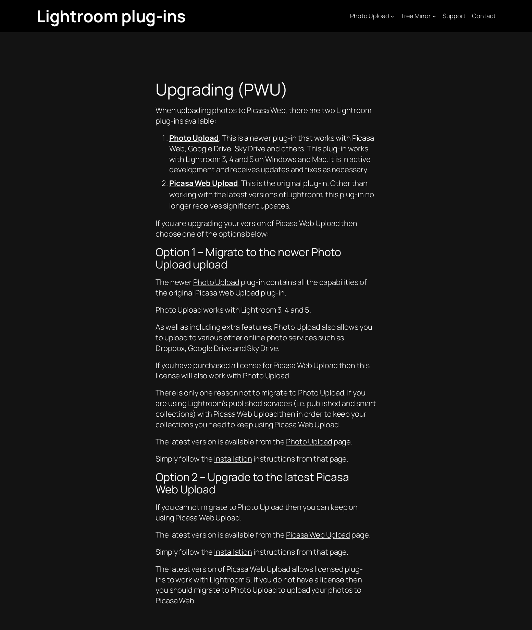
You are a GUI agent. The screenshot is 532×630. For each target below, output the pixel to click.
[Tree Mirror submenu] (434, 16)
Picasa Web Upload (318, 535)
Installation (233, 459)
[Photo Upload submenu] (392, 16)
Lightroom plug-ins (111, 16)
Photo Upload (216, 282)
